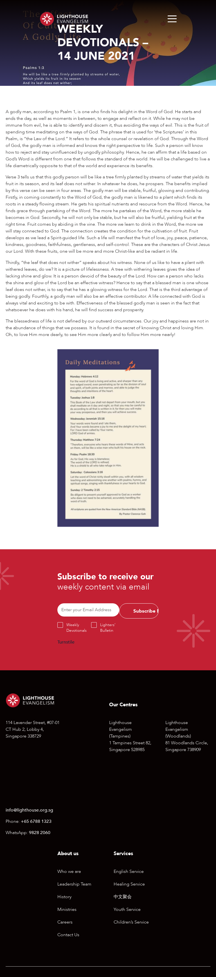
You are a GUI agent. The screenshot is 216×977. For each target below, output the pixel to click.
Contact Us (68, 935)
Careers (65, 922)
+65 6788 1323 (36, 821)
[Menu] (172, 18)
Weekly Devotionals (76, 627)
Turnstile (66, 642)
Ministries (66, 909)
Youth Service (127, 909)
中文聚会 (123, 897)
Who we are (69, 871)
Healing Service (129, 884)
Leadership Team (74, 884)
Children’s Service (131, 922)
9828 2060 (39, 833)
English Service (129, 871)
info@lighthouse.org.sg (29, 810)
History (64, 897)
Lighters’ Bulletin (108, 627)
